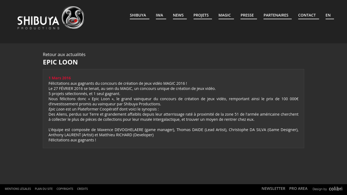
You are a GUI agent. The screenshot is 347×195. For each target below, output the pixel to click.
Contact (307, 15)
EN (328, 15)
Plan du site (44, 189)
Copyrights (64, 189)
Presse (247, 15)
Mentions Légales (18, 189)
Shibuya (138, 15)
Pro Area (298, 188)
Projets (201, 15)
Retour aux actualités (64, 54)
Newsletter (273, 188)
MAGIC (225, 15)
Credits (82, 189)
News (178, 15)
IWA (159, 15)
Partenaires (276, 15)
